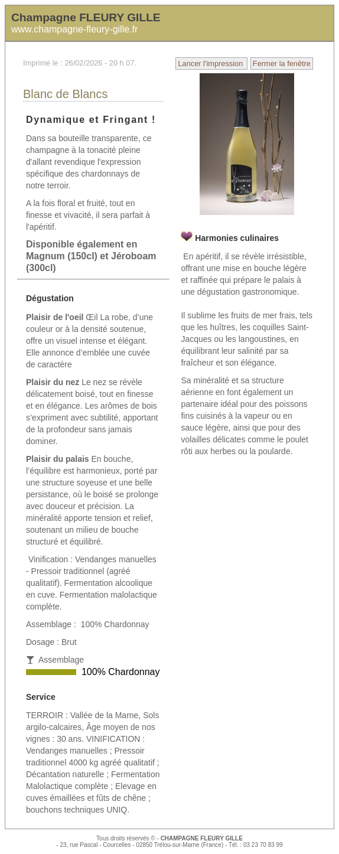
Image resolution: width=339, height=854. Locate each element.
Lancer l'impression (211, 63)
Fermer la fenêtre (282, 63)
